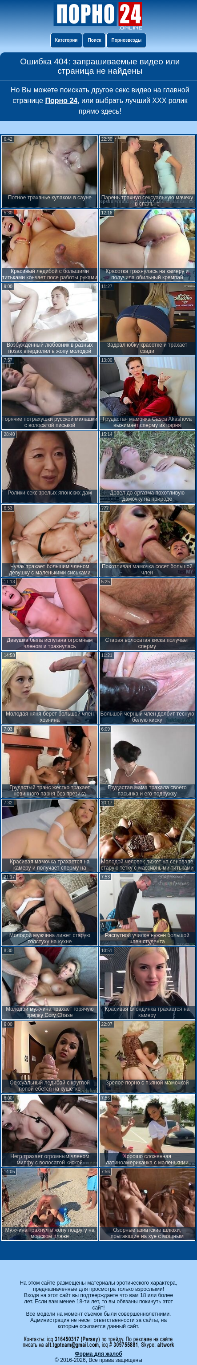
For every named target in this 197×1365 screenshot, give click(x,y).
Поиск (94, 40)
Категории (66, 40)
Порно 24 (61, 100)
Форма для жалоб (98, 1354)
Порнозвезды (126, 40)
